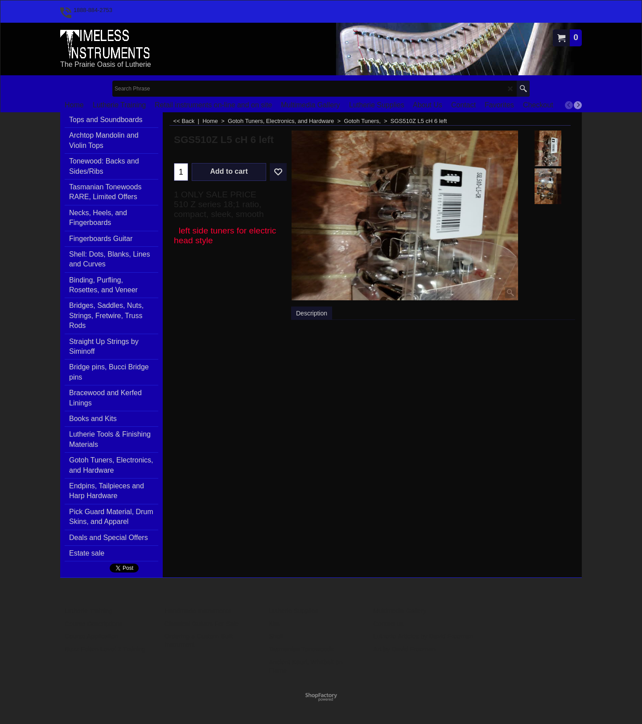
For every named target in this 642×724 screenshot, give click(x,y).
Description (311, 313)
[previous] (569, 105)
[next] (578, 105)
